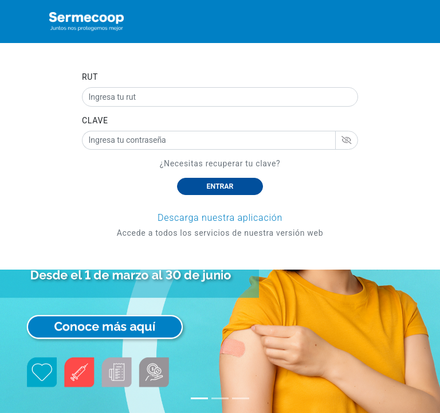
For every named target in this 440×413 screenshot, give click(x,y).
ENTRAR (220, 186)
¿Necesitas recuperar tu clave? (220, 163)
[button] (199, 398)
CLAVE (95, 120)
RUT (90, 76)
